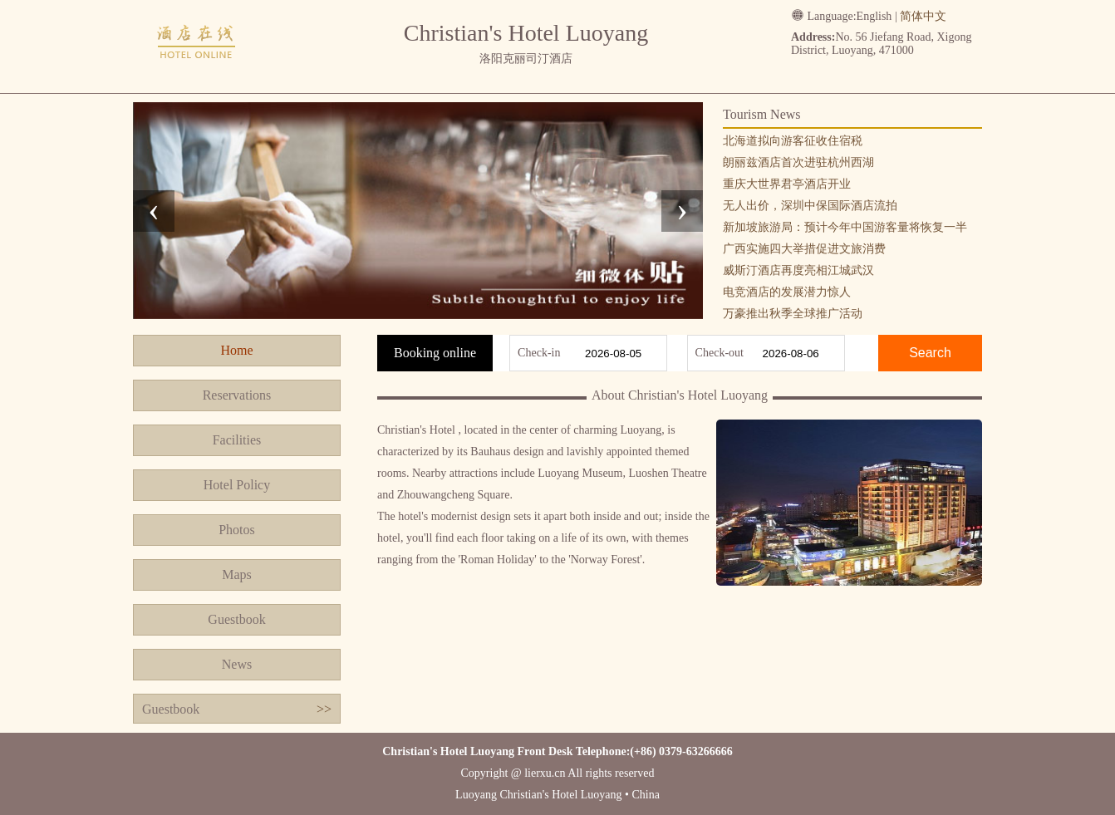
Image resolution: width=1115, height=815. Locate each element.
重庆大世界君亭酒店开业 (787, 184)
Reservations (237, 395)
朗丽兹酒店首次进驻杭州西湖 (798, 162)
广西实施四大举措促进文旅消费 (804, 249)
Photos (237, 530)
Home (236, 350)
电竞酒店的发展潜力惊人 (787, 292)
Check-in (539, 352)
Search (930, 353)
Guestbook (236, 619)
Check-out (719, 352)
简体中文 (923, 16)
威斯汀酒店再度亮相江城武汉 (798, 270)
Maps (237, 574)
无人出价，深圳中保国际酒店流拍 (810, 205)
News (237, 664)
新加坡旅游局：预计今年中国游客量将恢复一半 (845, 227)
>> (324, 709)
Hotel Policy (237, 485)
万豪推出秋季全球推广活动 (792, 313)
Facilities (237, 440)
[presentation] (153, 211)
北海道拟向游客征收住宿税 (792, 141)
